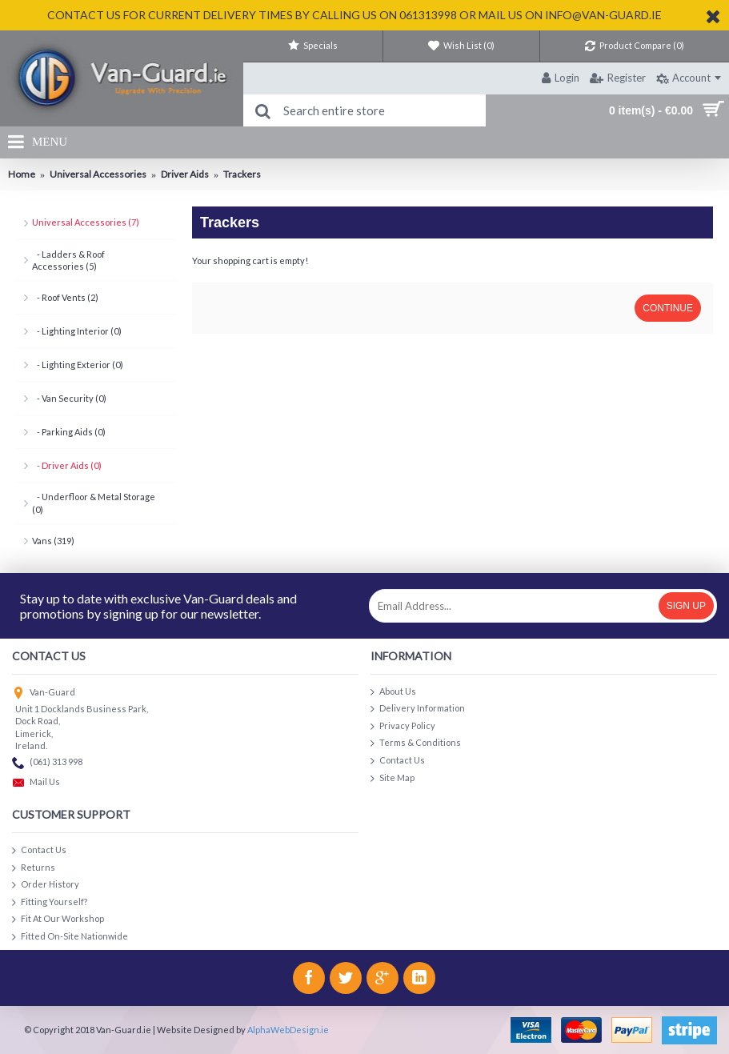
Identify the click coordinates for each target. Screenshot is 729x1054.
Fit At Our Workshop (58, 919)
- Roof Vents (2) (65, 297)
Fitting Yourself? (49, 902)
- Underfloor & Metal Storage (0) (93, 502)
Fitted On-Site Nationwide (70, 937)
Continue (668, 308)
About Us (393, 692)
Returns (33, 868)
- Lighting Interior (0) (77, 331)
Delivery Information (418, 708)
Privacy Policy (403, 726)
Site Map (393, 778)
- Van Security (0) (69, 398)
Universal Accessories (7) (85, 222)
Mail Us (36, 783)
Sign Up (686, 605)
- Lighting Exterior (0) (77, 364)
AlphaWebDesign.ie (288, 1029)
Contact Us (398, 760)
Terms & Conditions (416, 743)
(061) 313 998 (47, 763)
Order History (45, 885)
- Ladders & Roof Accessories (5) (68, 260)
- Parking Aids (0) (69, 432)
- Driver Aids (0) (67, 465)
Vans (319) (53, 540)
